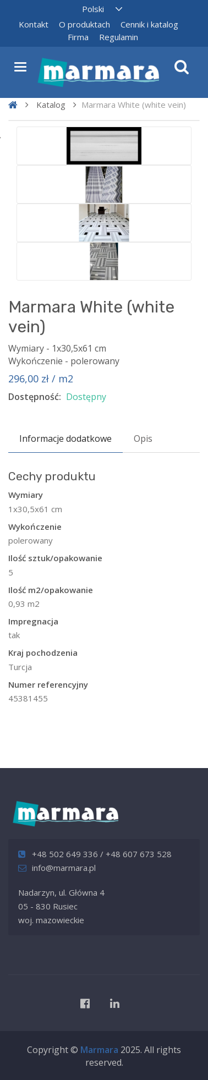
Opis (143, 438)
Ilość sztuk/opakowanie (55, 557)
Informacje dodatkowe (65, 438)
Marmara (99, 1050)
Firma (78, 36)
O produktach (84, 24)
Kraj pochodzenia (43, 652)
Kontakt (33, 24)
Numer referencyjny (48, 684)
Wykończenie (35, 526)
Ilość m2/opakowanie (50, 589)
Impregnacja (33, 621)
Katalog (50, 104)
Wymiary (25, 494)
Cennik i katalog (149, 24)
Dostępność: (34, 397)
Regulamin (118, 36)
